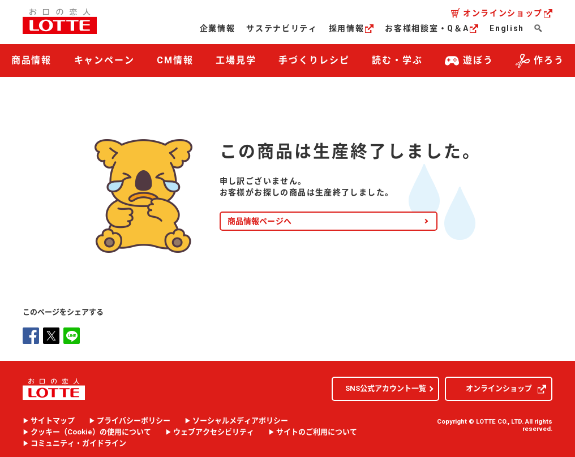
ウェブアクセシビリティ (213, 430)
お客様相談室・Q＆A (431, 28)
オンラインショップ (507, 13)
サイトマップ (53, 419)
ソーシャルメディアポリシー (240, 419)
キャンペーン (104, 60)
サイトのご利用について (316, 430)
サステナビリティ (281, 28)
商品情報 (31, 60)
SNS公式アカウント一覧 (385, 386)
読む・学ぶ (397, 60)
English (507, 28)
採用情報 (351, 28)
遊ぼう (469, 61)
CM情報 (175, 60)
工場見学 (236, 60)
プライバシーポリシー (133, 419)
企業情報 (217, 28)
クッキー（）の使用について (91, 430)
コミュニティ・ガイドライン (78, 442)
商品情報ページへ (259, 218)
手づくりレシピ (313, 60)
